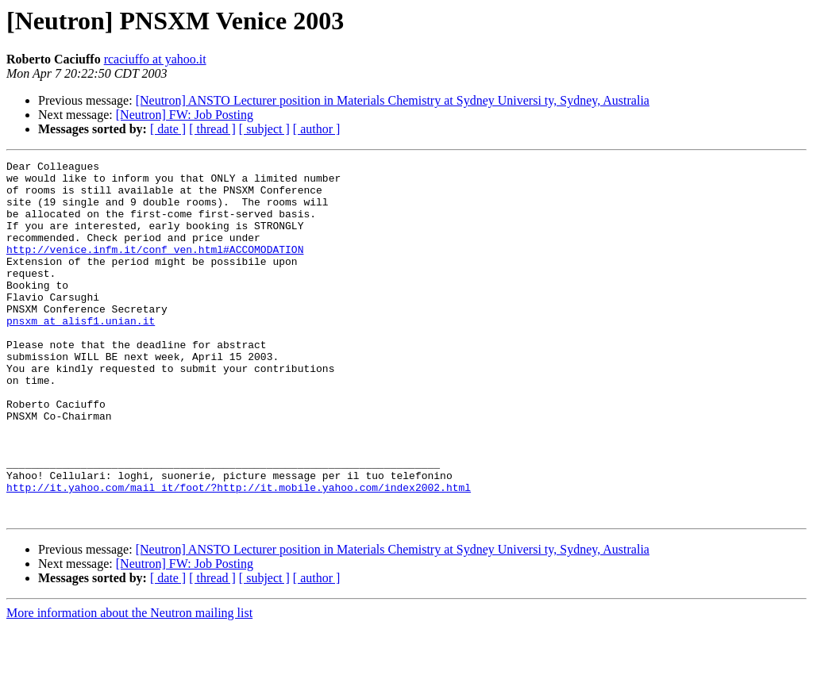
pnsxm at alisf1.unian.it (80, 354)
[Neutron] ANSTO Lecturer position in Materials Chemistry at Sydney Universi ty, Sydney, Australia (392, 100)
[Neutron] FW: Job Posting (184, 114)
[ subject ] (264, 129)
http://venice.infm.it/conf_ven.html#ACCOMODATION (154, 268)
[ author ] (317, 129)
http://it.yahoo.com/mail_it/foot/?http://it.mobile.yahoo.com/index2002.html (238, 554)
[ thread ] (212, 129)
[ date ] (168, 129)
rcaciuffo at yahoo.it (155, 59)
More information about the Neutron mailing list (129, 684)
